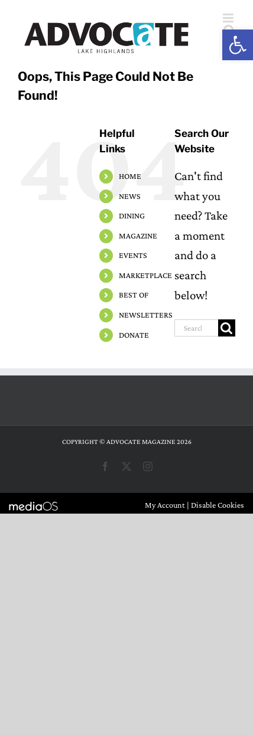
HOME (130, 176)
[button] (237, 45)
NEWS (130, 196)
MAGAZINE (138, 235)
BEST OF (133, 294)
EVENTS (133, 255)
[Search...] (196, 328)
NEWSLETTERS (146, 314)
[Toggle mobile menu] (229, 18)
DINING (132, 215)
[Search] (226, 328)
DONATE (134, 334)
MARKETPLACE (145, 275)
